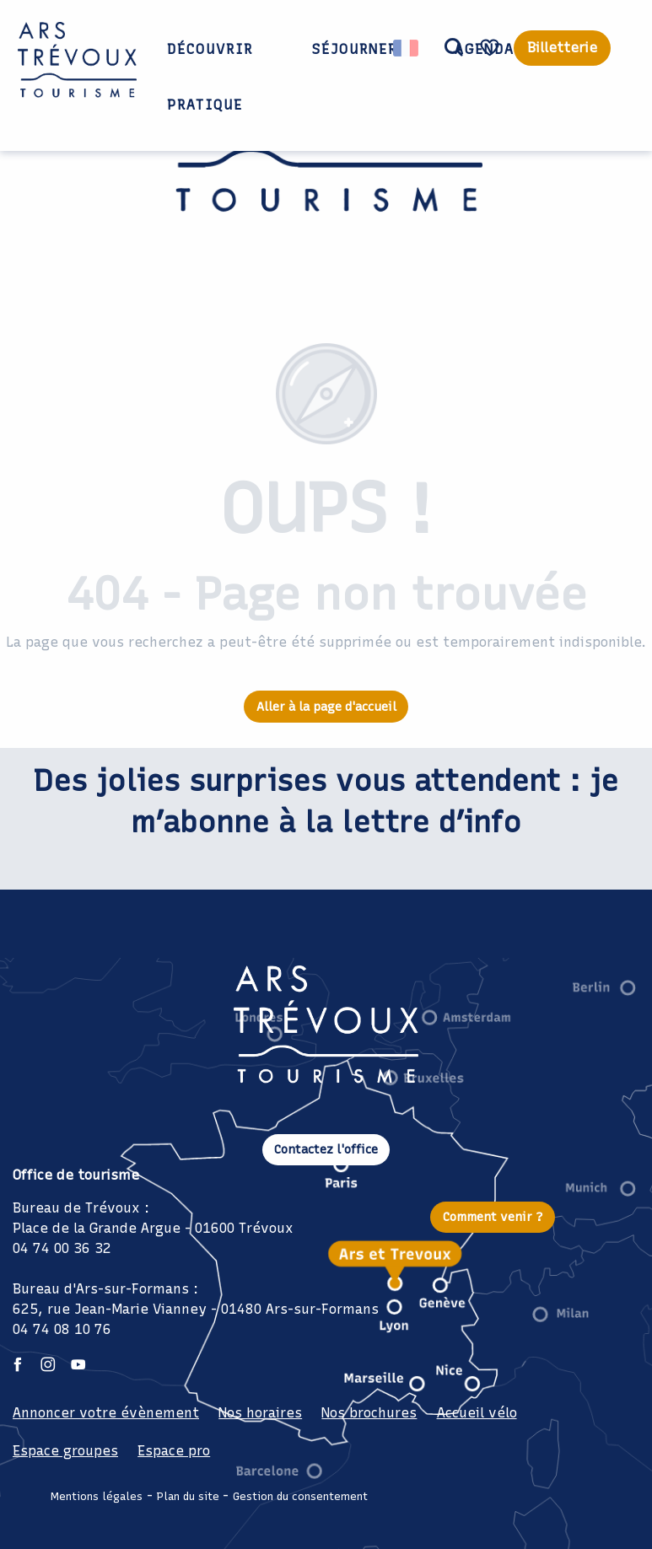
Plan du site (188, 1496)
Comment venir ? (493, 1216)
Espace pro (173, 1451)
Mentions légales (97, 1496)
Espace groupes (65, 1451)
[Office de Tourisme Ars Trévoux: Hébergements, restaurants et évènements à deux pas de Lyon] (326, 154)
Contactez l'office (326, 1149)
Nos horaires (260, 1413)
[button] (454, 48)
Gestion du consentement (300, 1496)
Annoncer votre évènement (106, 1413)
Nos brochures (369, 1413)
